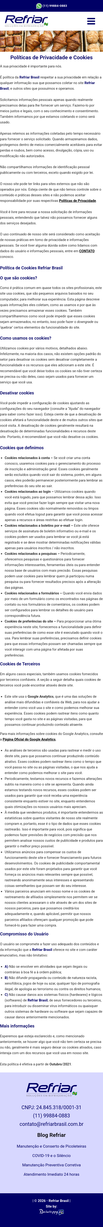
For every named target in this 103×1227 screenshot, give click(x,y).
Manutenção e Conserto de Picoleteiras (51, 1146)
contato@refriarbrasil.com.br (51, 1124)
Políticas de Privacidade (77, 201)
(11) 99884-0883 (55, 5)
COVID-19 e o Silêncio (51, 1155)
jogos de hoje (33, 983)
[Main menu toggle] (91, 21)
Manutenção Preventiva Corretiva (51, 1165)
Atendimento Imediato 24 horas (51, 1174)
